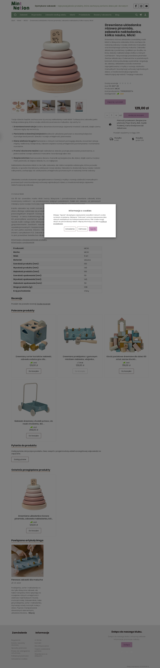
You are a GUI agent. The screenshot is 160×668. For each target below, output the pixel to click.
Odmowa (82, 229)
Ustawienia (70, 229)
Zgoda (93, 229)
